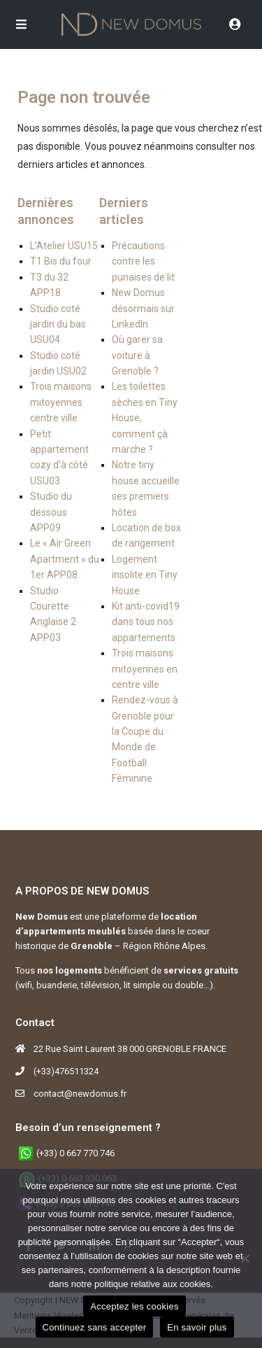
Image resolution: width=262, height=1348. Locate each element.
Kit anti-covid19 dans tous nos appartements (146, 622)
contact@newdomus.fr (80, 1093)
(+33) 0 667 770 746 (75, 1153)
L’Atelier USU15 (64, 245)
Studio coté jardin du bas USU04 (58, 324)
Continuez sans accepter (95, 1327)
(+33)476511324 (66, 1071)
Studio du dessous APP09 (51, 512)
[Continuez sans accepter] (245, 1258)
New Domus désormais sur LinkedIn (143, 308)
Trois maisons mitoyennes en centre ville (144, 668)
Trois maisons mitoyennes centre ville (61, 402)
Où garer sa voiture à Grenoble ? (137, 355)
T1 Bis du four (61, 261)
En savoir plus (196, 1327)
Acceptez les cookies (134, 1306)
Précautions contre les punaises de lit (143, 261)
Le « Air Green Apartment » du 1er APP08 (64, 559)
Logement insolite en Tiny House (144, 575)
